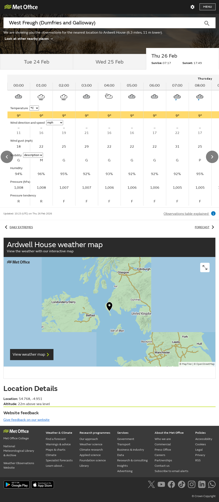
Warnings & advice (58, 444)
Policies (200, 433)
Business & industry (130, 450)
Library (84, 466)
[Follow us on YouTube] (162, 485)
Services (123, 433)
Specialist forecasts (59, 460)
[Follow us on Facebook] (172, 485)
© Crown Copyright (204, 496)
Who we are (163, 439)
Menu (207, 7)
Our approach (89, 439)
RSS (198, 460)
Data (120, 455)
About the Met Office (169, 433)
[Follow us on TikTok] (182, 485)
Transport (123, 444)
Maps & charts (55, 450)
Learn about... (55, 466)
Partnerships (163, 460)
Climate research (91, 450)
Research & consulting (132, 460)
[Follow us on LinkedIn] (202, 485)
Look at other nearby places (29, 38)
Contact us (162, 466)
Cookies (200, 444)
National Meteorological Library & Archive (18, 450)
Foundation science (93, 460)
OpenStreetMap (205, 364)
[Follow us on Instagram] (192, 485)
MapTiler (187, 364)
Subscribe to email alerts (171, 471)
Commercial (163, 444)
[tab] (36, 62)
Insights (122, 466)
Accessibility (203, 439)
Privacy (200, 455)
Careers (160, 455)
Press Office (163, 450)
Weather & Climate (59, 433)
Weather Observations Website (18, 465)
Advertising (125, 471)
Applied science (90, 455)
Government (125, 439)
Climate (51, 455)
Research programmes (95, 433)
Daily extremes (18, 227)
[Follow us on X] (152, 485)
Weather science (91, 444)
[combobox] (101, 23)
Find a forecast (56, 439)
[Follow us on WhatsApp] (212, 485)
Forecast (205, 227)
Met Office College (16, 438)
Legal (199, 450)
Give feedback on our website (26, 420)
